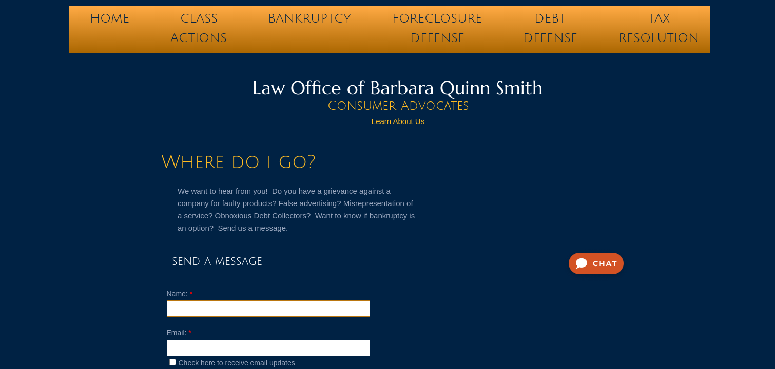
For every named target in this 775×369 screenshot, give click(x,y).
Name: (180, 294)
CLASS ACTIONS (198, 21)
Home (109, 18)
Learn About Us (398, 121)
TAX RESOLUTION (658, 21)
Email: (179, 333)
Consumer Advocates (398, 105)
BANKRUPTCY (309, 18)
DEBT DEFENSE (550, 21)
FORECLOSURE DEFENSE (437, 21)
